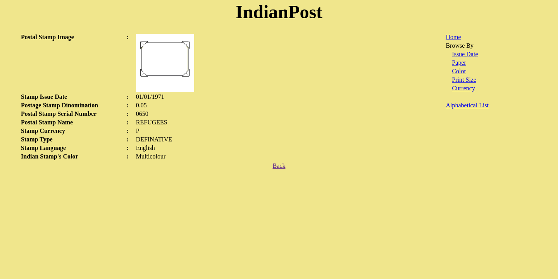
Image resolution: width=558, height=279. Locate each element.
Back (279, 165)
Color (459, 71)
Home (453, 37)
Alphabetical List (467, 105)
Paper (459, 62)
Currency (463, 88)
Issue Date (465, 54)
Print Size (464, 79)
